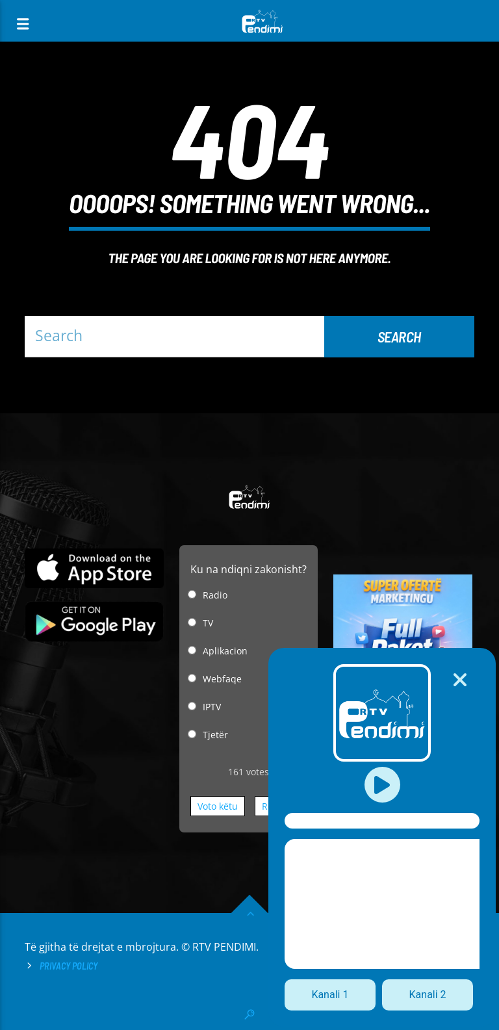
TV (208, 623)
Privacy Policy (68, 966)
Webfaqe (222, 679)
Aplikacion (225, 651)
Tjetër (215, 734)
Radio (215, 595)
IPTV (212, 707)
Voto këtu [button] (218, 806)
